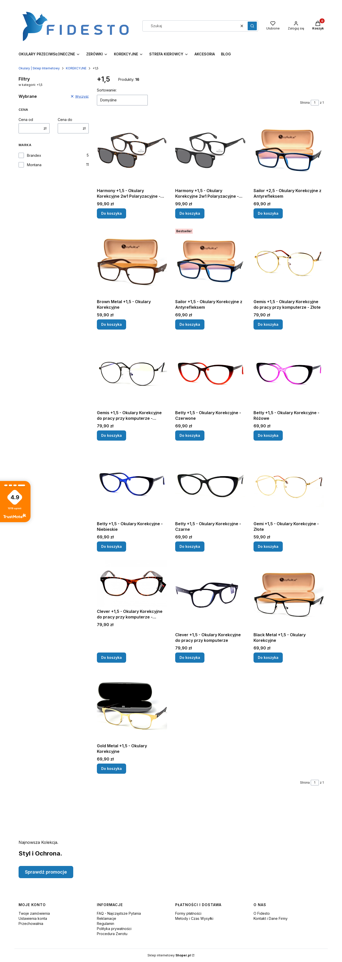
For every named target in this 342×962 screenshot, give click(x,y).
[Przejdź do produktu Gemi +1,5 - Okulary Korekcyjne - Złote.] (289, 484)
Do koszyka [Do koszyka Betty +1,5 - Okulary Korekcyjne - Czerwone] (190, 435)
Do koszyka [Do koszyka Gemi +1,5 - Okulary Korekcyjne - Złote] (268, 546)
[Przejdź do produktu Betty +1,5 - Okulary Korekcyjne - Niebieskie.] (132, 484)
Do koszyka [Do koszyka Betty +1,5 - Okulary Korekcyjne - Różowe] (268, 435)
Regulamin (105, 923)
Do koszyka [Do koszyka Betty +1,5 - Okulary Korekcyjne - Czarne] (190, 546)
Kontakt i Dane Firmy (271, 918)
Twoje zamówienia (34, 913)
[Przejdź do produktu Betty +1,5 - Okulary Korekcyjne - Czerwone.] (210, 373)
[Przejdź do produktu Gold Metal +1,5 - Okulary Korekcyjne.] (132, 706)
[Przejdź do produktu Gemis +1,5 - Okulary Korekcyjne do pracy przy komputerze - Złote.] (289, 262)
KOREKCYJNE (76, 68)
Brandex (34, 155)
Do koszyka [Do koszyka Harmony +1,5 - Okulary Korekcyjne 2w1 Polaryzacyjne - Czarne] (190, 213)
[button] (252, 26)
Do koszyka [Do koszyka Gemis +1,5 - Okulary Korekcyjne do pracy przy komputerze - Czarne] (111, 435)
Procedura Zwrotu (112, 934)
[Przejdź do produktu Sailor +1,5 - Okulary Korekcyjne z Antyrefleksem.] (210, 262)
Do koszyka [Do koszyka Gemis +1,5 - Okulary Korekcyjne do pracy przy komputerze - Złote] (268, 324)
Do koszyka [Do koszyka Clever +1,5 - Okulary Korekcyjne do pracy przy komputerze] (190, 657)
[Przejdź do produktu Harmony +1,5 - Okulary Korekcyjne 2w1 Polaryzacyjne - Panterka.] (132, 151)
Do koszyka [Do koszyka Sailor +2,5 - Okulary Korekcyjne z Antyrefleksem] (268, 213)
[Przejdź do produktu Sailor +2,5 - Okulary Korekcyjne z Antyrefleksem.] (289, 151)
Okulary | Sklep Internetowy (39, 68)
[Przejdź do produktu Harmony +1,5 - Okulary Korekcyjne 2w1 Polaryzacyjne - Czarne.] (210, 151)
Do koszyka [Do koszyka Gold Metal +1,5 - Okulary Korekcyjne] (111, 768)
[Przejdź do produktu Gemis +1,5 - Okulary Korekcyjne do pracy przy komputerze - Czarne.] (132, 373)
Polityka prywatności (114, 928)
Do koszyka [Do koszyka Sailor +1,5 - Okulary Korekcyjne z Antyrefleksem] (190, 324)
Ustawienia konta (33, 918)
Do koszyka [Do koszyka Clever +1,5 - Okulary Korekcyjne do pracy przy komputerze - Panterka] (111, 657)
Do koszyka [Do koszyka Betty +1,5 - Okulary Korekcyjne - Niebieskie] (111, 546)
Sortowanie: (107, 90)
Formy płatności (188, 913)
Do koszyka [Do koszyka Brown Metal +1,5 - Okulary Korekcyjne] (111, 324)
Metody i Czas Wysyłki (194, 918)
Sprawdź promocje (46, 872)
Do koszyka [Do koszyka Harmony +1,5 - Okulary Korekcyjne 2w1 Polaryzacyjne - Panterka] (111, 213)
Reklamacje (106, 918)
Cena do (65, 119)
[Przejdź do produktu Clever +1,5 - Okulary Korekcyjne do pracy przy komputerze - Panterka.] (132, 583)
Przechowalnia (31, 923)
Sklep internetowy (169, 955)
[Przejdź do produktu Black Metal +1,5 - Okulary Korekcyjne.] (289, 595)
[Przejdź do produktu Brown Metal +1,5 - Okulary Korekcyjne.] (132, 262)
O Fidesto (262, 913)
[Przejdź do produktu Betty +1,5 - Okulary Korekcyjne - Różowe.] (289, 373)
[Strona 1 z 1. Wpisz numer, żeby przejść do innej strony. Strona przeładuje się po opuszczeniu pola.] (315, 102)
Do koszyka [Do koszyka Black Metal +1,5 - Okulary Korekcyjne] (268, 657)
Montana (34, 165)
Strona (305, 102)
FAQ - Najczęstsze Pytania (119, 913)
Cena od (26, 119)
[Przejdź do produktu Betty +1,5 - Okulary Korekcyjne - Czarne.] (210, 484)
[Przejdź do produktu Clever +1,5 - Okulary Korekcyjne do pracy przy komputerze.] (210, 595)
